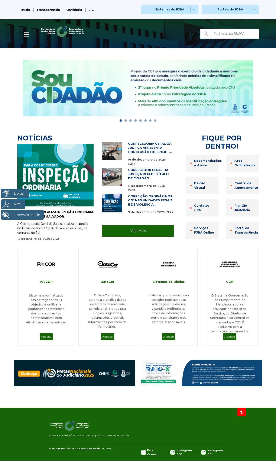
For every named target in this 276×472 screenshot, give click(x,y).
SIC (91, 10)
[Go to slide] (120, 120)
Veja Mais (138, 231)
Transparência (48, 10)
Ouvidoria (74, 10)
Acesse (46, 336)
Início (25, 10)
